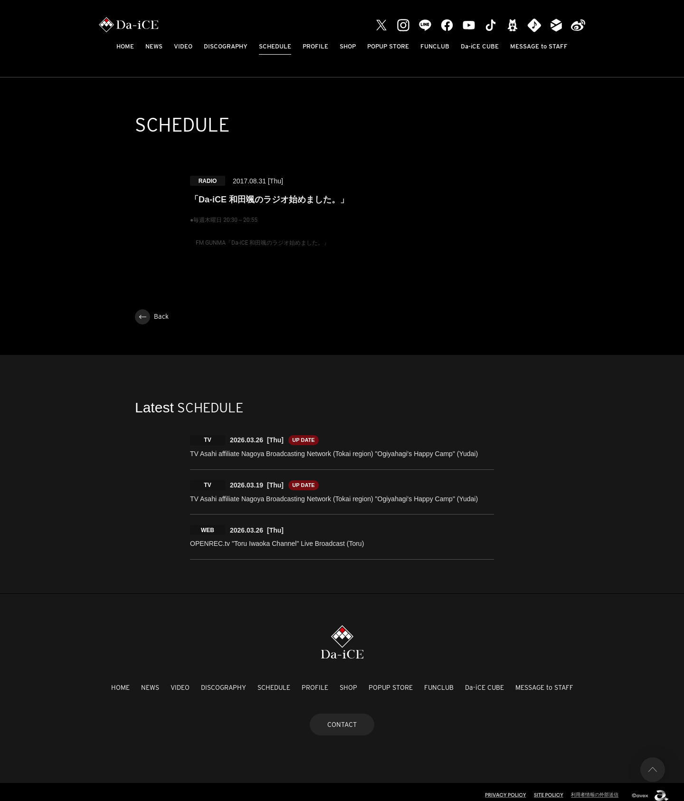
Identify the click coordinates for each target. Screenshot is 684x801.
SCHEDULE (275, 46)
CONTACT (342, 718)
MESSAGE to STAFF (539, 46)
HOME (125, 46)
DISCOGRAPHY (225, 46)
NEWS (153, 46)
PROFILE (315, 46)
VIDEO (183, 46)
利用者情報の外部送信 (592, 788)
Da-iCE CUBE (480, 46)
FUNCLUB (434, 46)
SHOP (348, 46)
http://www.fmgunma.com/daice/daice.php (250, 265)
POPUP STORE (388, 46)
